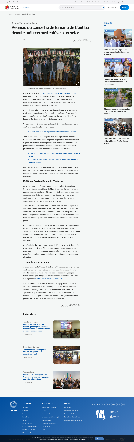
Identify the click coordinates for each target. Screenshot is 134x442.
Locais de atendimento (29, 426)
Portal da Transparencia (49, 407)
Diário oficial (46, 426)
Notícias (17, 14)
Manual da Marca (27, 433)
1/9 (78, 87)
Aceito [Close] (99, 439)
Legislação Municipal (49, 423)
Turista (24, 420)
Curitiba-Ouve (96, 2)
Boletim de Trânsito (28, 430)
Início (11, 14)
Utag (43, 430)
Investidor (25, 417)
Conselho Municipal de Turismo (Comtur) (59, 93)
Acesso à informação (113, 2)
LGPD (44, 411)
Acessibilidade (12, 2)
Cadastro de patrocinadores (73, 420)
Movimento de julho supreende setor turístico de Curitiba (53, 131)
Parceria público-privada (72, 417)
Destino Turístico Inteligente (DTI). (49, 278)
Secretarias (125, 2)
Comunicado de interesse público (75, 414)
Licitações (67, 407)
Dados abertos (46, 414)
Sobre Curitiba (27, 423)
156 (104, 2)
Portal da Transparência (82, 2)
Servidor (25, 414)
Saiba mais (82, 439)
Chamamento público (71, 411)
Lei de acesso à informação (50, 417)
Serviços (25, 407)
